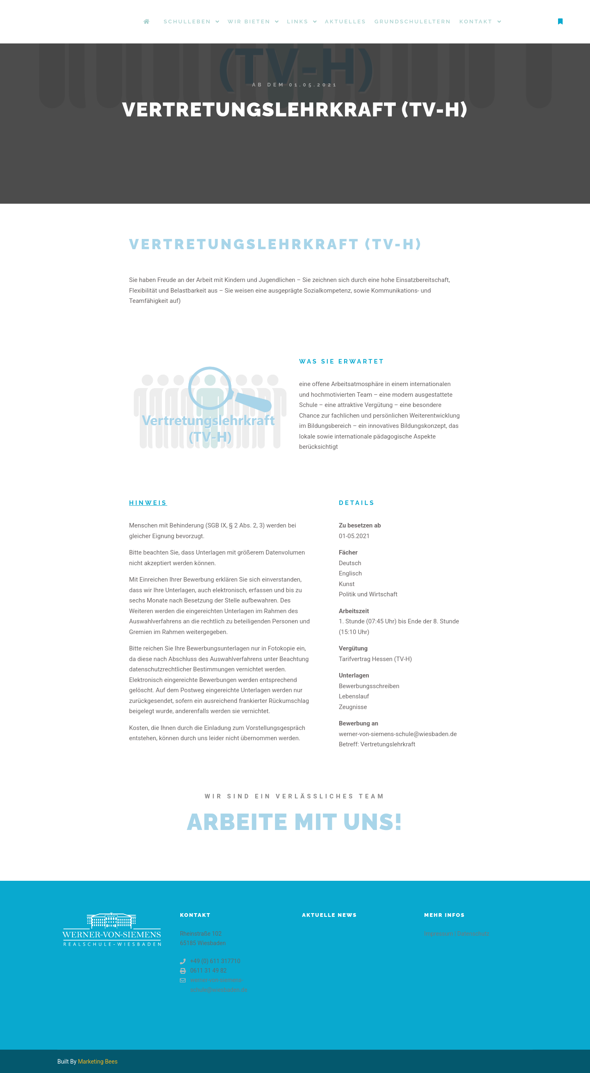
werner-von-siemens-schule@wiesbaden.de (213, 984)
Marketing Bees (98, 1061)
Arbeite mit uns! (295, 821)
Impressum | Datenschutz (456, 933)
